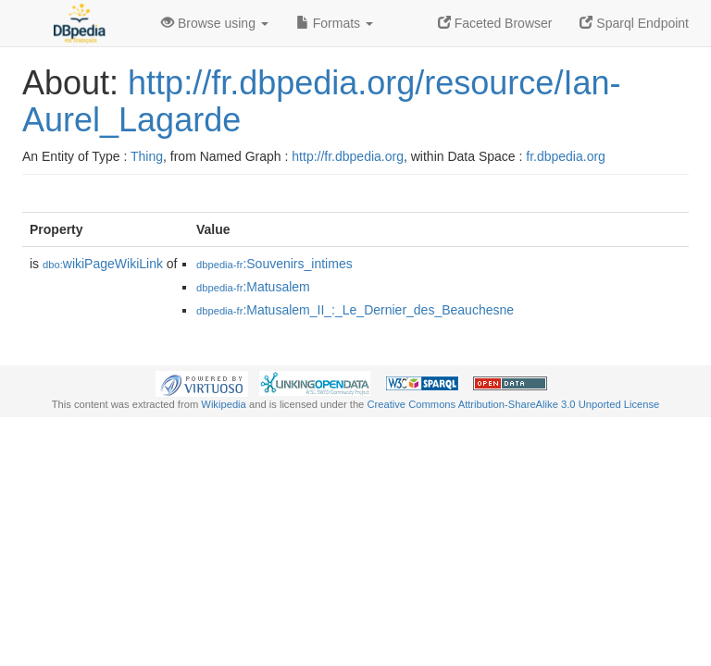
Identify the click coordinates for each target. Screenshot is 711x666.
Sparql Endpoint (634, 23)
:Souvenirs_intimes (274, 263)
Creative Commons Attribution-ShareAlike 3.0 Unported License (513, 404)
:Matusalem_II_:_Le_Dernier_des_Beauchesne (355, 309)
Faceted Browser (495, 23)
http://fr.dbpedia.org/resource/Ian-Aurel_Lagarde (321, 101)
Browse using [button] (214, 23)
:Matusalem (253, 286)
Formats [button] (334, 23)
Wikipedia (223, 404)
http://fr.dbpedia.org (348, 156)
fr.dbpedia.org (565, 156)
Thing (147, 156)
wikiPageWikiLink (103, 263)
